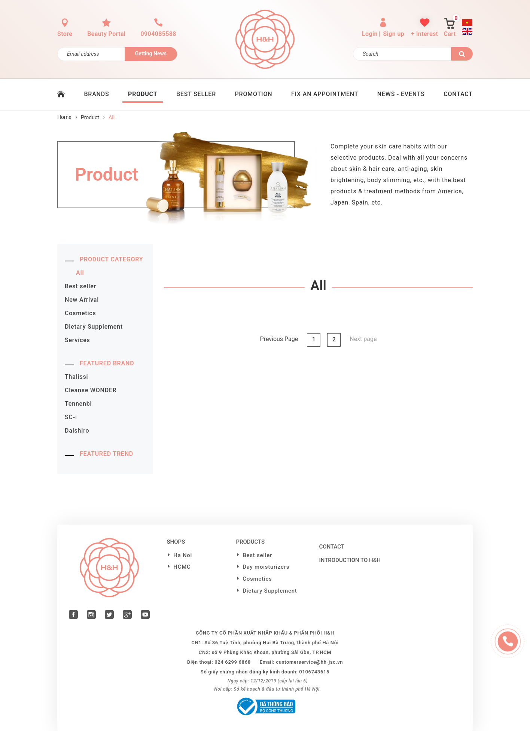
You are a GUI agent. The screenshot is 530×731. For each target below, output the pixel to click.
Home (64, 117)
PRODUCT (142, 94)
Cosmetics (80, 313)
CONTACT (458, 94)
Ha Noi (182, 555)
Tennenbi (78, 403)
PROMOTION (253, 94)
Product (90, 117)
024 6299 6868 (232, 662)
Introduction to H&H (350, 560)
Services (77, 340)
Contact (332, 546)
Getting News (151, 53)
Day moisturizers (266, 566)
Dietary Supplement (94, 326)
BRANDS (96, 94)
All (80, 272)
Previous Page (279, 339)
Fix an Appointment (324, 94)
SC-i (71, 417)
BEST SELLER (196, 94)
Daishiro (77, 430)
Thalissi (76, 376)
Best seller (80, 286)
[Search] (402, 53)
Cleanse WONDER (91, 390)
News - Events (401, 94)
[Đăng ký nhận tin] (91, 54)
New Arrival (82, 299)
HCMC (182, 566)
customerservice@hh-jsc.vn (309, 662)
